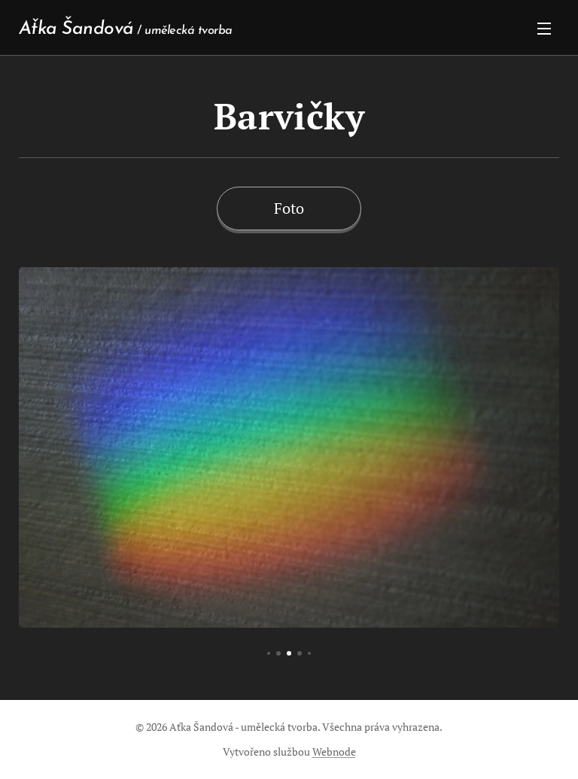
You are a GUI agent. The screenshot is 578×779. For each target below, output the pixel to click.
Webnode (334, 751)
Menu (544, 28)
